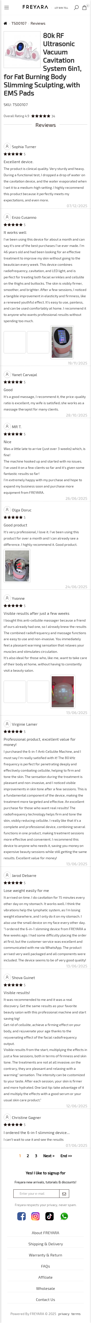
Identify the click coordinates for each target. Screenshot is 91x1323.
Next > (48, 1156)
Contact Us (45, 1299)
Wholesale (45, 1288)
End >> (66, 1156)
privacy (63, 1314)
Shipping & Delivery (45, 1243)
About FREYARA (45, 1232)
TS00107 (18, 23)
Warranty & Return (45, 1255)
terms (76, 1314)
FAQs (45, 1266)
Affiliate (45, 1277)
